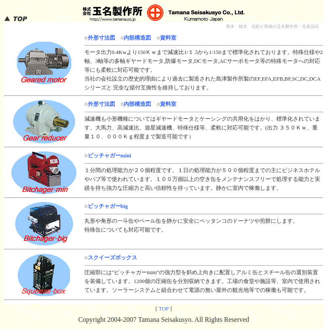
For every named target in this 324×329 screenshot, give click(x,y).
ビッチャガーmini (109, 155)
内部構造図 (137, 38)
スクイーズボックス (112, 257)
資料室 (168, 38)
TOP (164, 308)
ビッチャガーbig (108, 206)
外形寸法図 (101, 38)
